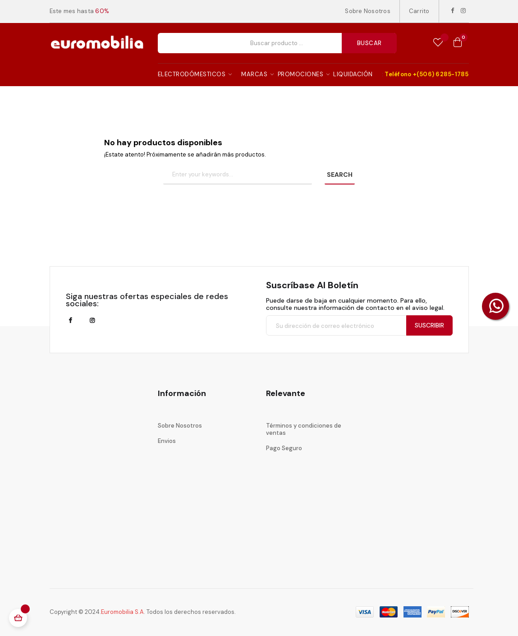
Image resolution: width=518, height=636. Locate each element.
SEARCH (340, 175)
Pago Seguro (284, 448)
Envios (167, 441)
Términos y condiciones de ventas (303, 429)
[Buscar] (237, 175)
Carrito (419, 11)
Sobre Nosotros (367, 11)
